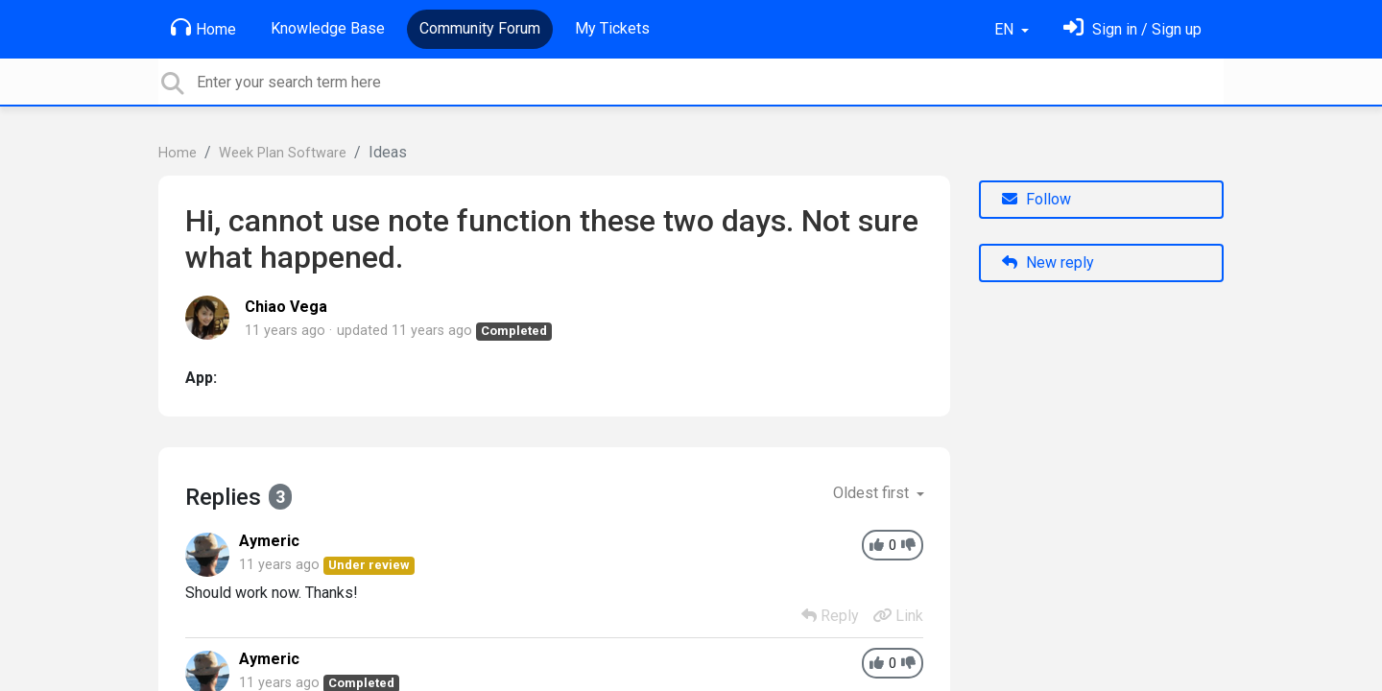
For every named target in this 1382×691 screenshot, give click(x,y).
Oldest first (873, 493)
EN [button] (1005, 29)
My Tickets (612, 28)
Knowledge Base (328, 28)
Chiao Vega (286, 307)
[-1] (908, 546)
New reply (1048, 262)
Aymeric (269, 541)
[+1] (877, 546)
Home (203, 27)
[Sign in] (1132, 29)
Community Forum (479, 28)
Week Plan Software (282, 153)
